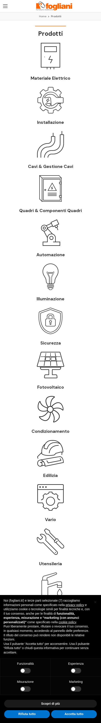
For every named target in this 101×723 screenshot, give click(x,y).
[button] (95, 602)
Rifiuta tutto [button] (27, 714)
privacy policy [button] (75, 605)
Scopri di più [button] (50, 703)
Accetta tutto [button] (74, 714)
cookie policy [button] (67, 622)
